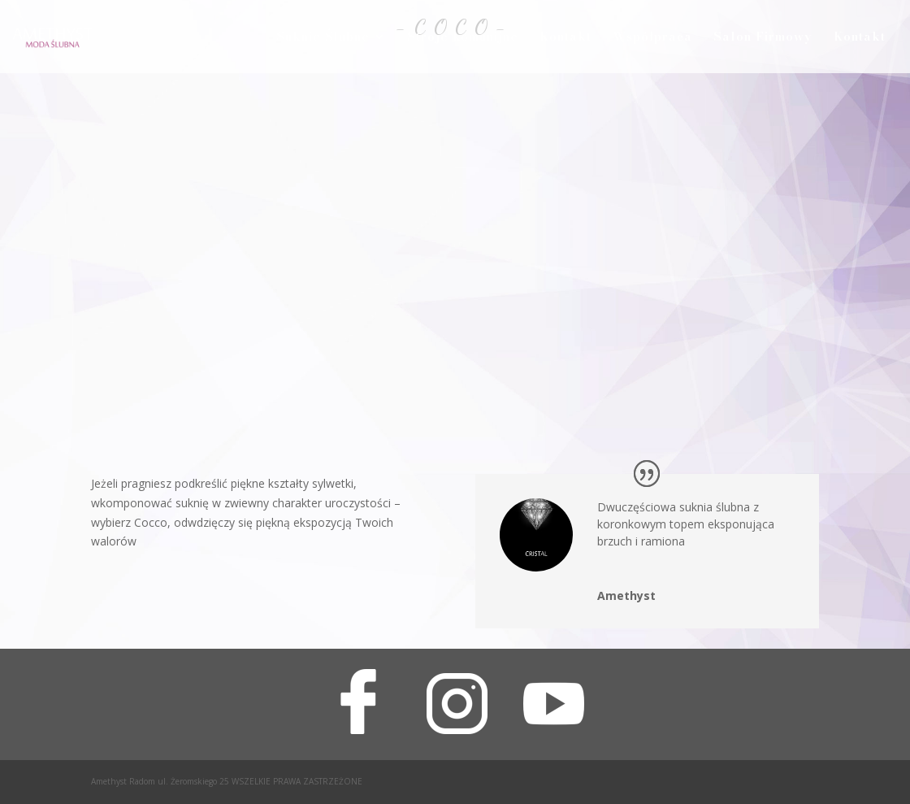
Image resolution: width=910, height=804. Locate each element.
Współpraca (652, 38)
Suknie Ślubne (323, 38)
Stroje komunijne (462, 38)
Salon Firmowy (762, 38)
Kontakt (566, 38)
